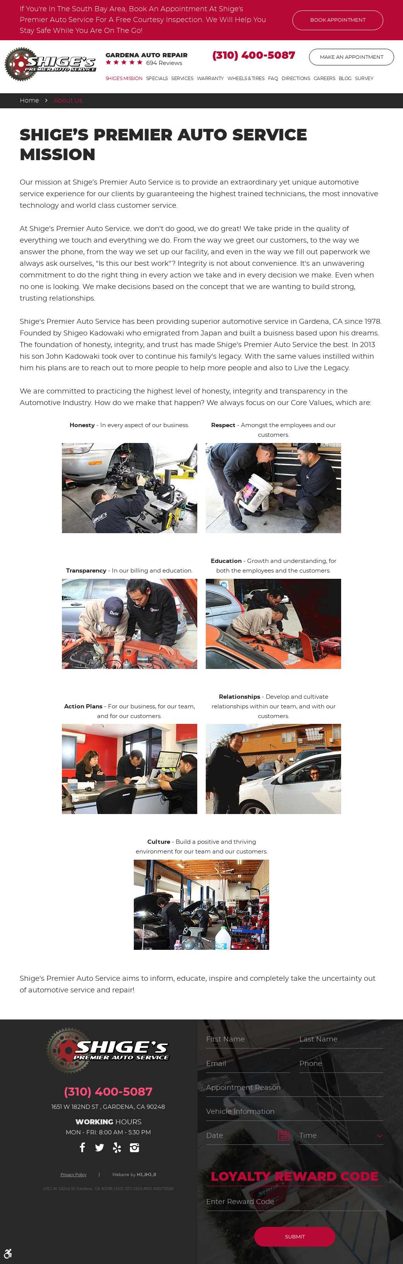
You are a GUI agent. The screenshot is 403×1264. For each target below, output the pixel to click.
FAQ (273, 78)
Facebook (82, 1148)
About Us (68, 100)
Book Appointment (337, 20)
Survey (364, 78)
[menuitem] (124, 78)
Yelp (117, 1148)
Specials (157, 78)
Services (182, 78)
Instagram (134, 1148)
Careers (324, 78)
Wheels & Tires (245, 78)
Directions (296, 78)
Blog (345, 78)
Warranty (210, 78)
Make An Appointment (351, 57)
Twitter (99, 1148)
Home (29, 100)
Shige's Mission (124, 78)
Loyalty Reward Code (295, 1177)
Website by (134, 1175)
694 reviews (164, 63)
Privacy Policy (74, 1175)
